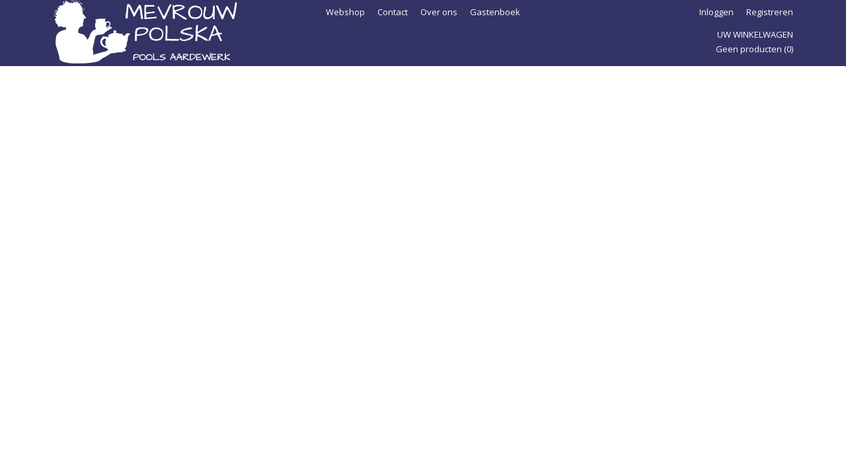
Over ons (438, 12)
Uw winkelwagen (755, 34)
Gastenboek (495, 12)
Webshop (345, 12)
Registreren (769, 12)
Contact (392, 12)
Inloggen (716, 12)
